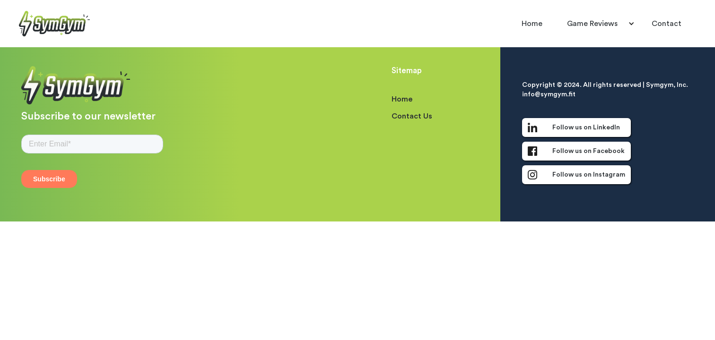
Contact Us (412, 116)
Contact (666, 23)
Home (532, 23)
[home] (54, 23)
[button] (597, 23)
